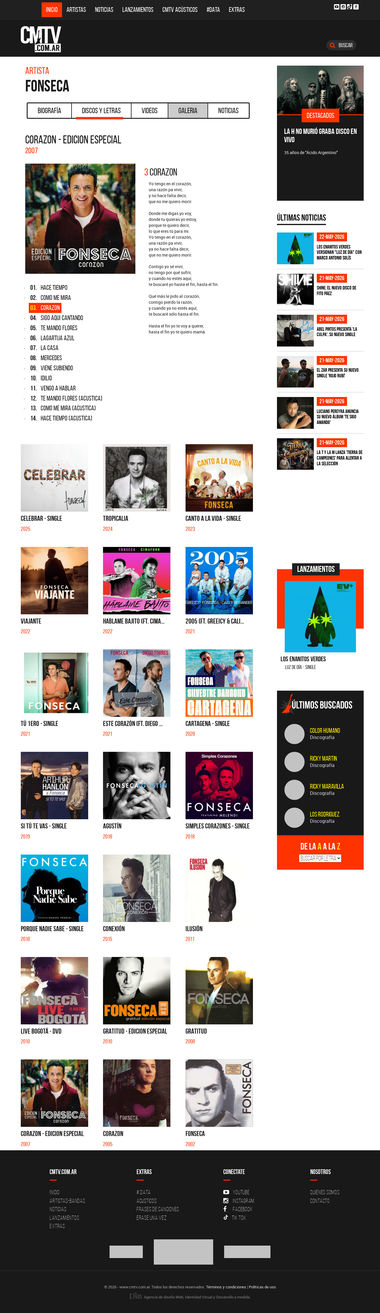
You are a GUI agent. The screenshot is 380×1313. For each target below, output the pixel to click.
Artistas (76, 9)
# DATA (144, 1192)
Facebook (238, 1209)
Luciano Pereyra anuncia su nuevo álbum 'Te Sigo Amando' (338, 417)
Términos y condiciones (226, 1287)
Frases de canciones (158, 1209)
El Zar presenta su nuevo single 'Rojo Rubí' (338, 372)
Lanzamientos (137, 9)
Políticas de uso (262, 1287)
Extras (237, 9)
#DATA (213, 9)
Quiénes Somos (325, 1192)
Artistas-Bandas (67, 1200)
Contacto (320, 1200)
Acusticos (147, 1200)
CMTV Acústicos (180, 9)
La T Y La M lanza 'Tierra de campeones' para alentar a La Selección (339, 458)
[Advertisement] (321, 516)
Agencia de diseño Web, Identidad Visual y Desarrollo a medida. (190, 1297)
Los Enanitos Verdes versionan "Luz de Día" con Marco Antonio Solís (339, 252)
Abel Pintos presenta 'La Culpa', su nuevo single (337, 331)
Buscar (341, 45)
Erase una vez (152, 1217)
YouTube (236, 1192)
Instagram (238, 1200)
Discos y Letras (99, 112)
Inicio (52, 9)
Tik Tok (234, 1217)
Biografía (49, 110)
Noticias (104, 9)
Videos (150, 110)
